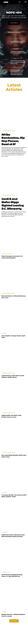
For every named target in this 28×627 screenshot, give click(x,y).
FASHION (4, 532)
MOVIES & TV (5, 572)
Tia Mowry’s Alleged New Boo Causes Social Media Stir (18, 51)
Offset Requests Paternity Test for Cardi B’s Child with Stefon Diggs (18, 62)
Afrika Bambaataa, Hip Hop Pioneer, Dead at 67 (13, 139)
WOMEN (4, 492)
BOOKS (4, 333)
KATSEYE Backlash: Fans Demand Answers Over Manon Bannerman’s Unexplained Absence (17, 72)
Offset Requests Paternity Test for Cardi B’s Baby (18, 41)
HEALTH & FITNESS (7, 253)
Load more (14, 620)
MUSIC (4, 611)
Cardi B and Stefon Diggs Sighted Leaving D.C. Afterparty (12, 203)
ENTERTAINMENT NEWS (16, 38)
